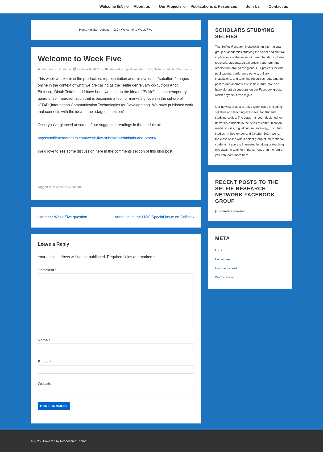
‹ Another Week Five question (62, 217)
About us (142, 6)
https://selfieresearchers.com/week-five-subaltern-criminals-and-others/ (97, 138)
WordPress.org (225, 277)
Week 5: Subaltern (68, 187)
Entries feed (223, 259)
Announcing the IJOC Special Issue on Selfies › (154, 217)
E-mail (43, 362)
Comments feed (226, 268)
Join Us (253, 6)
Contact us (278, 6)
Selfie (158, 69)
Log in (219, 250)
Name (43, 340)
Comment (47, 270)
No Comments (182, 69)
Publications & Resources (213, 6)
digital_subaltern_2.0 (138, 69)
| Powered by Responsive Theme (64, 441)
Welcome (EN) (112, 6)
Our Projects (170, 6)
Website (44, 384)
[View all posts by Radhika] (46, 69)
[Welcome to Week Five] (88, 69)
